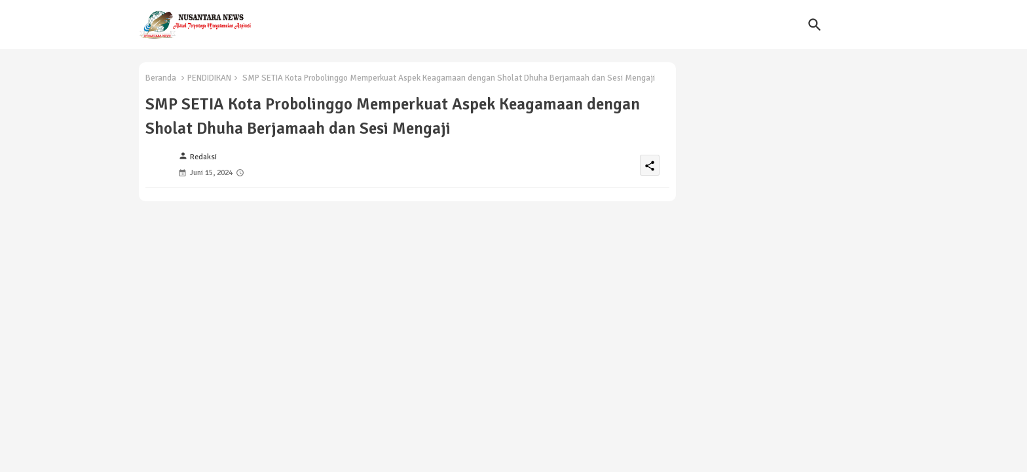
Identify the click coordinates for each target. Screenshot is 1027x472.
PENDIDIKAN (209, 78)
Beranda (160, 78)
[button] (815, 25)
